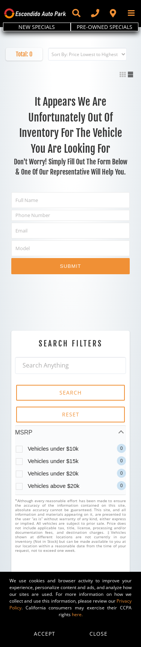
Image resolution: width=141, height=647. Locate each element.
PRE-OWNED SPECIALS (104, 26)
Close (98, 633)
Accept (44, 633)
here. (77, 614)
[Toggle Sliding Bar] (76, 13)
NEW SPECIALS (36, 26)
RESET (70, 414)
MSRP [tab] (23, 432)
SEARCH (70, 392)
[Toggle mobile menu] (132, 13)
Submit (70, 266)
